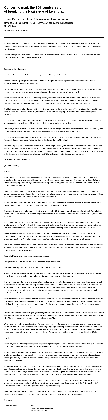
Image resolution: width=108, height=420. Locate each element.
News (44, 406)
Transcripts (50, 406)
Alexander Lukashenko (39, 268)
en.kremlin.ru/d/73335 (43, 410)
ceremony (55, 55)
